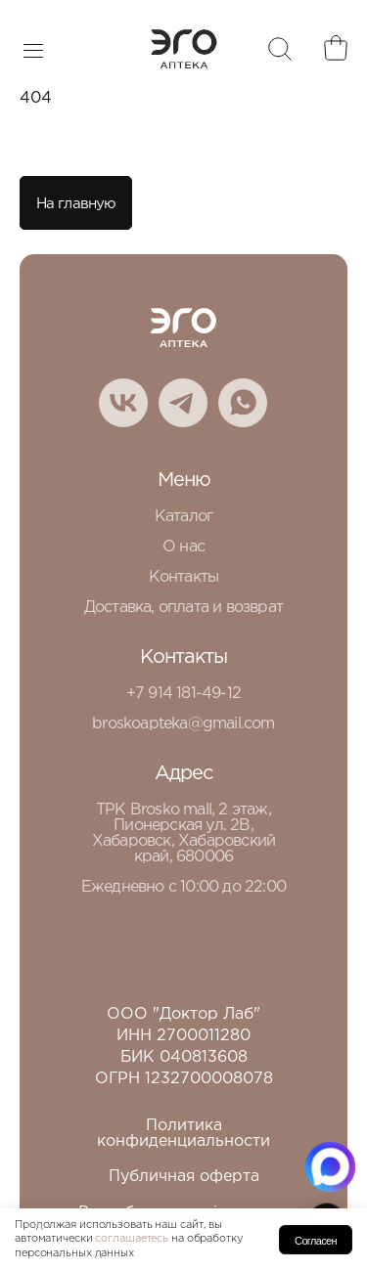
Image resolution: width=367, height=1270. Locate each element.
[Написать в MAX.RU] (330, 1167)
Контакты (184, 577)
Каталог (183, 516)
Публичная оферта (184, 1176)
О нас (183, 547)
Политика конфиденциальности (183, 1133)
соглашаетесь (131, 1239)
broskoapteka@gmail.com (183, 724)
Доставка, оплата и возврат (183, 607)
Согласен (316, 1241)
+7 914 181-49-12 (183, 693)
